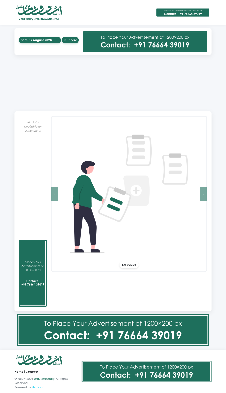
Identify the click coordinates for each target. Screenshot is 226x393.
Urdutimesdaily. (45, 379)
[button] (45, 40)
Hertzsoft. (38, 387)
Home (18, 372)
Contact (32, 372)
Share (70, 40)
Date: (41, 40)
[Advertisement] (113, 83)
